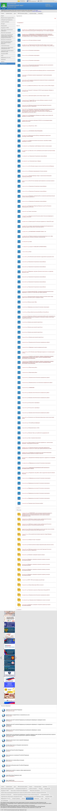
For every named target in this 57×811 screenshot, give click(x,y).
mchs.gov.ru (10, 761)
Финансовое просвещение (6, 32)
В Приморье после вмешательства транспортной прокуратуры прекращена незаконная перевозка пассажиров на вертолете (36, 453)
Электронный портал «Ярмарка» (35, 161)
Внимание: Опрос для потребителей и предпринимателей (39, 432)
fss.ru (9, 756)
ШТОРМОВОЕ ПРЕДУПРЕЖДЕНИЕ (35, 130)
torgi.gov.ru (10, 720)
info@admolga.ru (11, 803)
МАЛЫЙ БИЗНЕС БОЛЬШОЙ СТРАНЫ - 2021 (37, 231)
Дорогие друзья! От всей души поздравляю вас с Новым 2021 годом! (41, 221)
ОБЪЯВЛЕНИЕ (31, 387)
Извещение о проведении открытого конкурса (36, 554)
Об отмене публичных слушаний (35, 40)
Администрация (9, 13)
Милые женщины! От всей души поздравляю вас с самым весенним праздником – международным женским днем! (37, 443)
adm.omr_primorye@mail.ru (36, 11)
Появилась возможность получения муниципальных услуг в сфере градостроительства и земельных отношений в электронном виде (37, 236)
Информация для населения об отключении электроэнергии (39, 478)
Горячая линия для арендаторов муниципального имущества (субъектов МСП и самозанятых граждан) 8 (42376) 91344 (7, 36)
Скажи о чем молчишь (33, 211)
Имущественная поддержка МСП (7, 17)
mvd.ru (9, 766)
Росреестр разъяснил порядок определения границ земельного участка (41, 544)
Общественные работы (33, 367)
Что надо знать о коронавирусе (34, 402)
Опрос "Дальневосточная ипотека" (35, 437)
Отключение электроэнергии (34, 50)
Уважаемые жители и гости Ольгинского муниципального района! (40, 382)
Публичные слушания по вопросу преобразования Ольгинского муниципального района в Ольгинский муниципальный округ (36, 519)
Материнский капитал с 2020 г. (34, 427)
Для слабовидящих (4, 800)
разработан (4, 807)
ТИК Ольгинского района (22, 13)
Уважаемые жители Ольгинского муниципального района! (39, 342)
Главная (2, 13)
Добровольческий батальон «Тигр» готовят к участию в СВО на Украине (41, 85)
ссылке (36, 10)
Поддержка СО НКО (5, 27)
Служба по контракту (5, 21)
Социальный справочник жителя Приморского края (7, 51)
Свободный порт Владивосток (6, 19)
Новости (2, 61)
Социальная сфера (32, 13)
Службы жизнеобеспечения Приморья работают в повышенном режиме (42, 70)
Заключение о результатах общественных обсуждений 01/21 (39, 589)
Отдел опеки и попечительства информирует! (7, 30)
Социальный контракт (5, 45)
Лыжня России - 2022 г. (33, 125)
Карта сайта (47, 798)
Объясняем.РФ (4, 25)
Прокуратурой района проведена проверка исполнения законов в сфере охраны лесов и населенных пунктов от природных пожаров (37, 297)
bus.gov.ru (9, 726)
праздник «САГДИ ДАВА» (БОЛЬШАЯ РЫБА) (38, 246)
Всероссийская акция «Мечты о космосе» (36, 584)
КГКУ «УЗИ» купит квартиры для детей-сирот (36, 579)
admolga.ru (4, 802)
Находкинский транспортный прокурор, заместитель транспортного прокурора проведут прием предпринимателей (37, 65)
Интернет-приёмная (16, 798)
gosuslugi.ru (10, 715)
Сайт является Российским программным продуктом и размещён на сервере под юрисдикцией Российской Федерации (22, 806)
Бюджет (2, 15)
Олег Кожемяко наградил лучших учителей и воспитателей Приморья (41, 166)
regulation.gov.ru (11, 736)
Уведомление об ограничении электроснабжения (37, 186)
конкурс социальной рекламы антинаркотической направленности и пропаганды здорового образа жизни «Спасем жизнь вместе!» (37, 226)
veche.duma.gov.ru (11, 746)
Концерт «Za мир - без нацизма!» (35, 539)
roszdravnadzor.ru (11, 771)
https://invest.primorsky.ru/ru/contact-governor (16, 781)
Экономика (40, 13)
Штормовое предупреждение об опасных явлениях (38, 171)
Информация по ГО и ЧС (5, 57)
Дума (15, 13)
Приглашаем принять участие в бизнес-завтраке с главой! (39, 95)
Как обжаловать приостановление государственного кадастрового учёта (41, 256)
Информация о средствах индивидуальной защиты (38, 347)
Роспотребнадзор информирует (34, 422)
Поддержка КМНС (4, 53)
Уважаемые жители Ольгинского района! (35, 503)
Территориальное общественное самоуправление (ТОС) (7, 48)
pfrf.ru (9, 751)
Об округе (3, 23)
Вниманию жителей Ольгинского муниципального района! (39, 397)
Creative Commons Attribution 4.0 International (26, 805)
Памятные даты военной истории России (35, 322)
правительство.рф (11, 710)
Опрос (2, 55)
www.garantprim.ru (11, 776)
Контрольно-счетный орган (6, 39)
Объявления (3, 59)
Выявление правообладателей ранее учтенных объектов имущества (6, 42)
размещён (19, 807)
